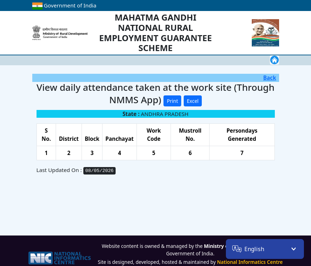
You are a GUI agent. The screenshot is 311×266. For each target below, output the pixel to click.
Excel (193, 101)
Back (269, 77)
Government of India (64, 5)
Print (172, 101)
